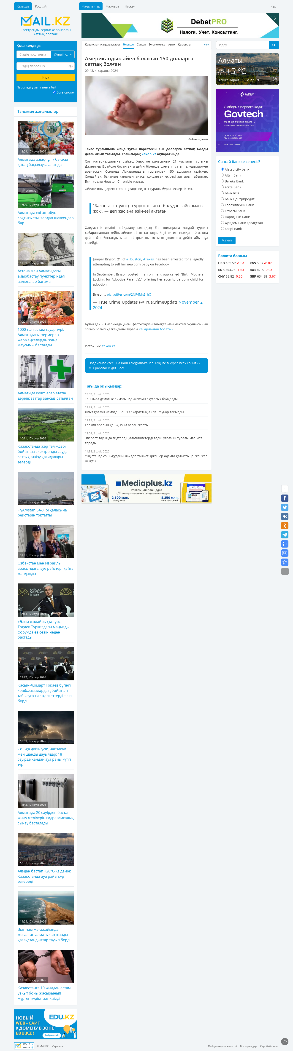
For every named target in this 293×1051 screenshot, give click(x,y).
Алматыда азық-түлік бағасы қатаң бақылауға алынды (46, 144)
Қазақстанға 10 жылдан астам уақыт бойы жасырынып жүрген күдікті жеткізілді (46, 975)
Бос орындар (248, 1046)
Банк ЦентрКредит (240, 199)
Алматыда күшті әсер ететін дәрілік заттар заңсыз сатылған (46, 378)
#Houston (133, 259)
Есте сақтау (66, 92)
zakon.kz (108, 346)
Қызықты (184, 44)
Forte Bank (233, 187)
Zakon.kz (149, 154)
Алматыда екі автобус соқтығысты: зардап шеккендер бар (46, 200)
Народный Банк (237, 217)
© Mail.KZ (43, 1046)
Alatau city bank (237, 169)
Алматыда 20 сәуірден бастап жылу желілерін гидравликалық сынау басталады (46, 800)
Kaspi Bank (233, 229)
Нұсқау (130, 6)
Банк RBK (232, 193)
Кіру (273, 6)
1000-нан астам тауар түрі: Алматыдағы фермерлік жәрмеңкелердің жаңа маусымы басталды (46, 319)
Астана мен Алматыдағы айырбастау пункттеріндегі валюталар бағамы (46, 258)
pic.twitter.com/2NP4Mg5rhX (129, 294)
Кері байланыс (269, 1046)
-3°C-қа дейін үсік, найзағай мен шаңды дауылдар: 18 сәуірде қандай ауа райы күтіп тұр (46, 739)
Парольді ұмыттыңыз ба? (36, 87)
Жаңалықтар (91, 6)
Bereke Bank (234, 181)
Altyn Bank (233, 175)
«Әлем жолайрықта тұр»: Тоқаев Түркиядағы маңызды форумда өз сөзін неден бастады (46, 611)
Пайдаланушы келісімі (222, 1046)
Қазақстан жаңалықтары (102, 44)
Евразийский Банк (239, 205)
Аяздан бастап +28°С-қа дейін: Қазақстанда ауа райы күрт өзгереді (46, 858)
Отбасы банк (235, 211)
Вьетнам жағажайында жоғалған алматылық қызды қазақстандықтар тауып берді (46, 916)
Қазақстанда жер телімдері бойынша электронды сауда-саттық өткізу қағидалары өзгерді (46, 436)
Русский (40, 6)
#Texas (148, 259)
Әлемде (128, 44)
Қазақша (23, 6)
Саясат (141, 44)
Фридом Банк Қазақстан (244, 223)
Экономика (157, 44)
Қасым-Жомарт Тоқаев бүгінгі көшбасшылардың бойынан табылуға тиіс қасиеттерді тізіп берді (46, 675)
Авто (171, 44)
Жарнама (112, 6)
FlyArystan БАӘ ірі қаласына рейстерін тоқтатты (46, 495)
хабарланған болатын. (156, 329)
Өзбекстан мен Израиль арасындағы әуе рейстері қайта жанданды (46, 550)
